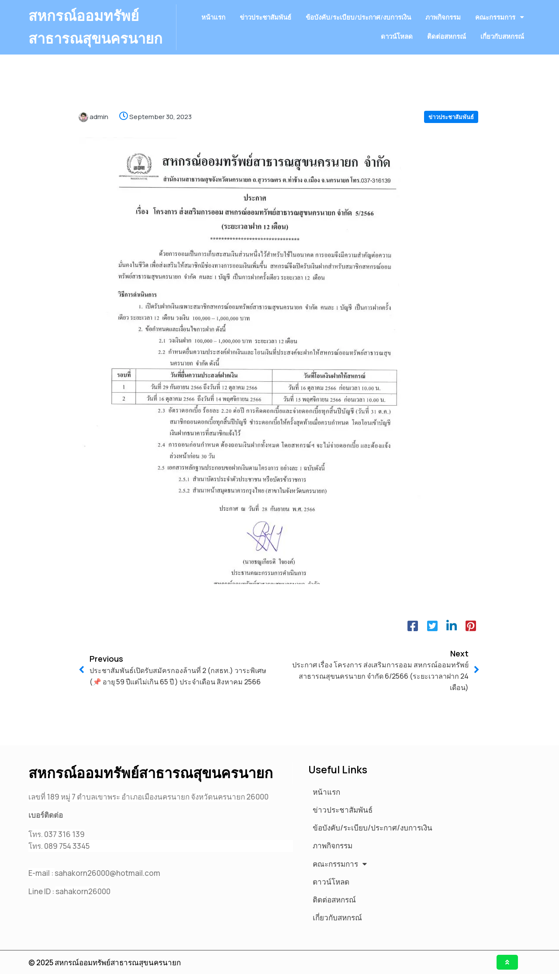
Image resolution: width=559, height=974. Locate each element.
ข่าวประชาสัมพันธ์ (451, 140)
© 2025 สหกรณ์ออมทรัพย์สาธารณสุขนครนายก (104, 962)
